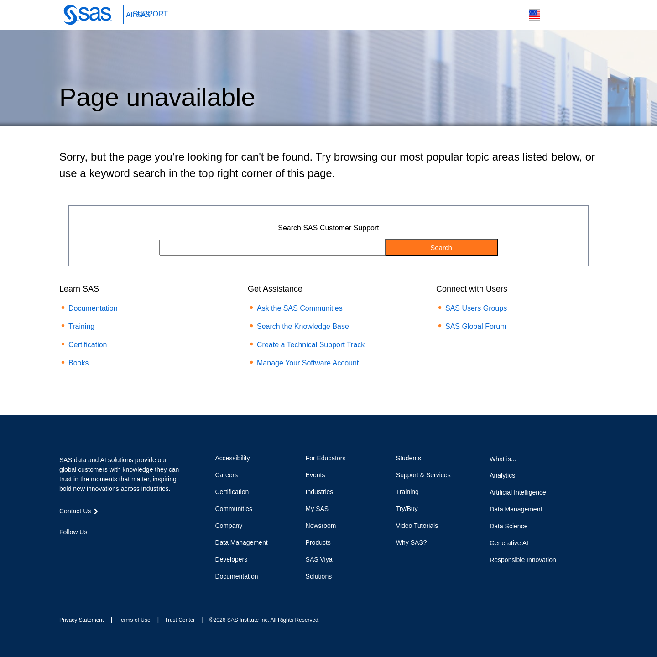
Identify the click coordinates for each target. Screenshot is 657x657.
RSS (129, 548)
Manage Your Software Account (308, 363)
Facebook (63, 548)
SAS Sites (577, 15)
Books (78, 363)
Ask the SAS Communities (300, 308)
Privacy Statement (81, 620)
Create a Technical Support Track (311, 345)
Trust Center (180, 620)
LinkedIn (96, 548)
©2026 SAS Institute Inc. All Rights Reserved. (264, 620)
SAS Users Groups (476, 308)
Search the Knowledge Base (303, 326)
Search (513, 15)
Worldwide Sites (534, 15)
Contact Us (556, 15)
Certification (87, 345)
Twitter (80, 548)
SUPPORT (150, 14)
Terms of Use (134, 620)
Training (81, 326)
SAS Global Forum (475, 326)
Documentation (93, 308)
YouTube (113, 548)
